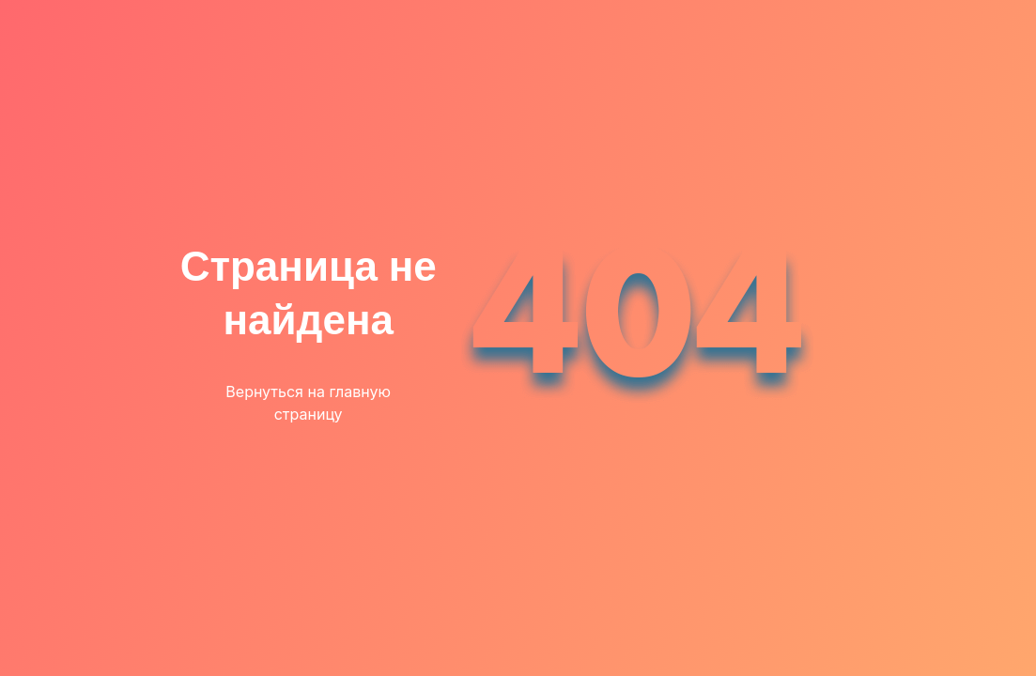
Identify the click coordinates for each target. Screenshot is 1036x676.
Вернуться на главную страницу (308, 402)
